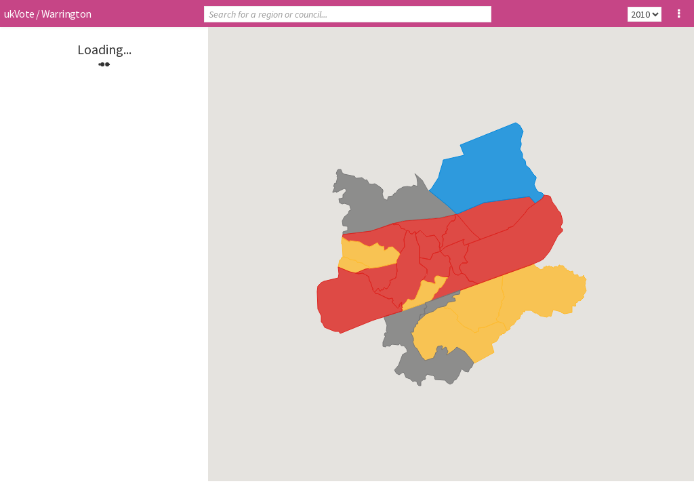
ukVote (19, 13)
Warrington (66, 13)
